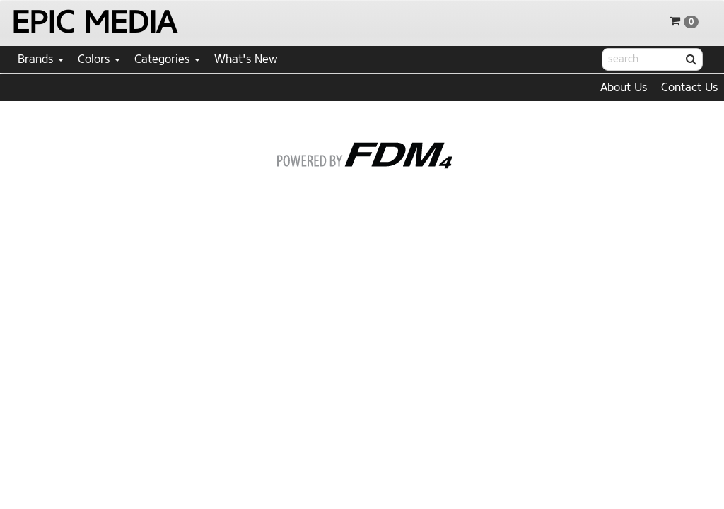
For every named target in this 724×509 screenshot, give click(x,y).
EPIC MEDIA (93, 22)
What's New (246, 59)
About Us (623, 87)
